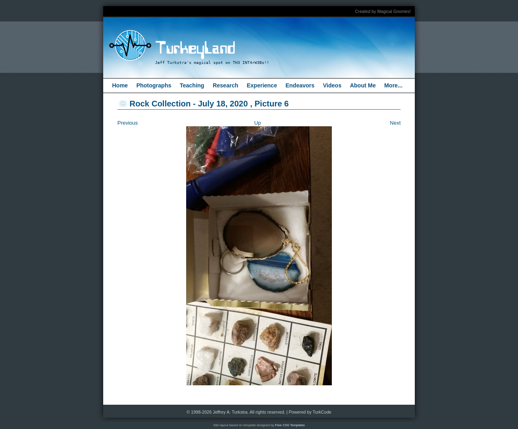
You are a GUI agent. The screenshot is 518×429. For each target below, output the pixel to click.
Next (395, 123)
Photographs (153, 85)
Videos (332, 85)
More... (393, 85)
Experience (262, 85)
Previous (127, 123)
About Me (363, 85)
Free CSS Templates (290, 425)
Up (257, 123)
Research (225, 85)
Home (120, 85)
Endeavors (299, 85)
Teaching (192, 85)
